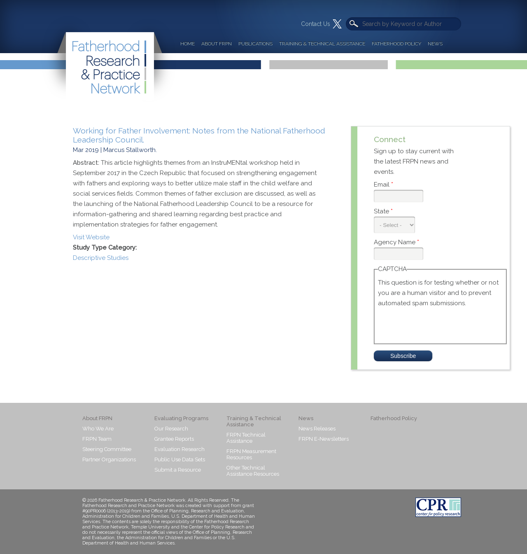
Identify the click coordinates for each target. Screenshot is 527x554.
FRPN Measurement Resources (251, 454)
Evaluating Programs (181, 418)
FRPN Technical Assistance (246, 438)
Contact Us (315, 24)
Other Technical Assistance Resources (252, 471)
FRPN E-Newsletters (323, 439)
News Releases (317, 428)
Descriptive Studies (100, 258)
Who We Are (98, 428)
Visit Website (91, 237)
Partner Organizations (109, 459)
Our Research (171, 428)
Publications (255, 44)
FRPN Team (97, 439)
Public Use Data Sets (179, 459)
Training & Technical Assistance (322, 44)
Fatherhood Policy (396, 44)
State (383, 211)
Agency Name (396, 242)
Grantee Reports (174, 439)
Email (383, 184)
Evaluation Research (179, 449)
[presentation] (440, 325)
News (435, 44)
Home (187, 44)
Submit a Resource (177, 470)
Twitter (337, 23)
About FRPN (216, 44)
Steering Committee (106, 449)
